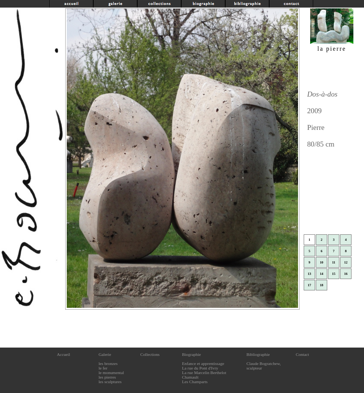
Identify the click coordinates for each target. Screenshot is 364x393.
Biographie (191, 354)
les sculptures (110, 381)
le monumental (111, 372)
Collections (150, 354)
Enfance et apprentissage (203, 363)
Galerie (105, 354)
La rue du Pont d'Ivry (200, 368)
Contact (302, 354)
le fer (103, 368)
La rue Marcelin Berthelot (204, 372)
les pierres (107, 377)
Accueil (63, 354)
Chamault (190, 377)
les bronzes (108, 363)
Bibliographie (258, 354)
